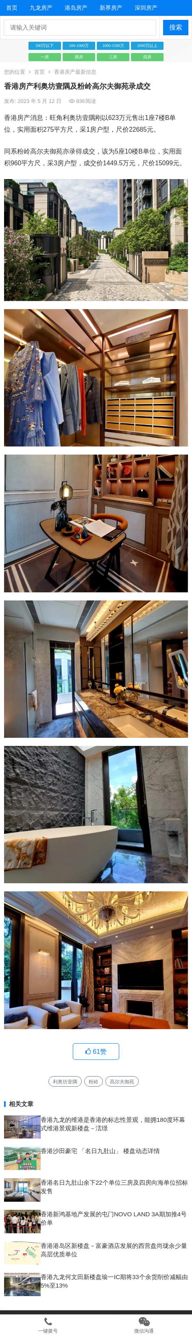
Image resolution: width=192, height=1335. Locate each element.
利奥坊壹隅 (65, 1082)
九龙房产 (41, 7)
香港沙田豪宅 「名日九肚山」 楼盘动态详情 (100, 1150)
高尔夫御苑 (122, 1082)
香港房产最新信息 (75, 72)
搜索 (175, 27)
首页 (11, 7)
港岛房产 (76, 7)
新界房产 (111, 7)
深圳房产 (146, 7)
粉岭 (93, 1082)
